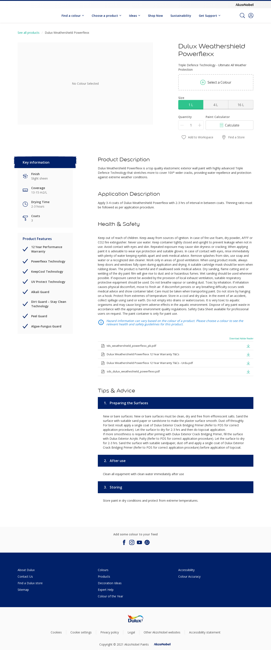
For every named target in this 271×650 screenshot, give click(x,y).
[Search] (242, 15)
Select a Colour (215, 82)
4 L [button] (215, 104)
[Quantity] (191, 125)
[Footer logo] (135, 618)
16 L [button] (240, 104)
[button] (250, 15)
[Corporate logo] (244, 4)
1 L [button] (190, 104)
